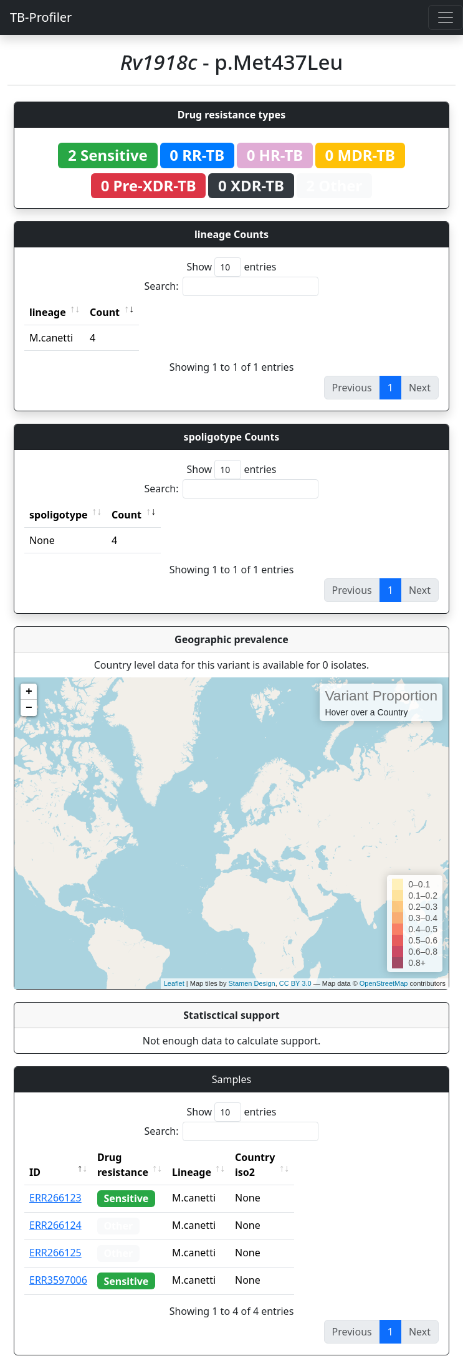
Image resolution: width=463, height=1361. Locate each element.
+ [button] (29, 691)
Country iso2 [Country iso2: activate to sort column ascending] (293, 1157)
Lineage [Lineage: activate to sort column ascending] (219, 1157)
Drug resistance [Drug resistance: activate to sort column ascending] (136, 1157)
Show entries (231, 267)
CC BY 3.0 (295, 983)
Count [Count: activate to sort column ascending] (105, 312)
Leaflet (174, 983)
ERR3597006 (58, 1265)
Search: (232, 286)
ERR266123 (55, 1183)
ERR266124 (55, 1210)
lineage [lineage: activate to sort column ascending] (47, 312)
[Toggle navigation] (445, 17)
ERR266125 (55, 1237)
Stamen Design (251, 983)
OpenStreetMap (384, 983)
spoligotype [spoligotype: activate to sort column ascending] (58, 515)
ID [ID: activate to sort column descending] (35, 1157)
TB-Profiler (41, 17)
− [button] (29, 707)
